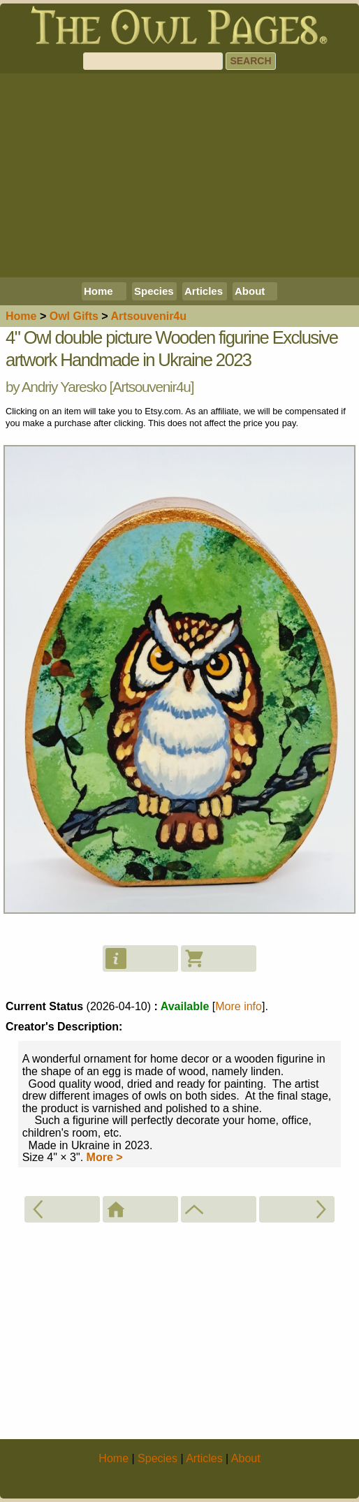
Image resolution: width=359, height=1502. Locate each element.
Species (154, 291)
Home (98, 291)
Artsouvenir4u (151, 387)
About (250, 291)
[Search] (153, 61)
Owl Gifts (74, 316)
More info (238, 1006)
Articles (203, 291)
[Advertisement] (179, 175)
